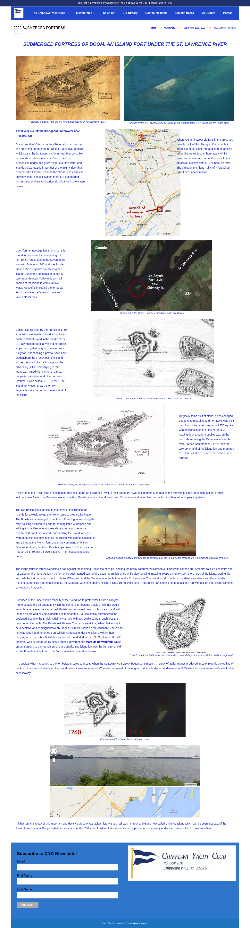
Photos (227, 12)
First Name (24, 875)
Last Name (24, 889)
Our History (130, 12)
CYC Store (208, 12)
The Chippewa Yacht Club (48, 12)
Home (153, 28)
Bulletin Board (184, 12)
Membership (84, 12)
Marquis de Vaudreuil (99, 641)
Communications (156, 12)
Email (21, 861)
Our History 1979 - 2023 (194, 28)
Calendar (109, 12)
